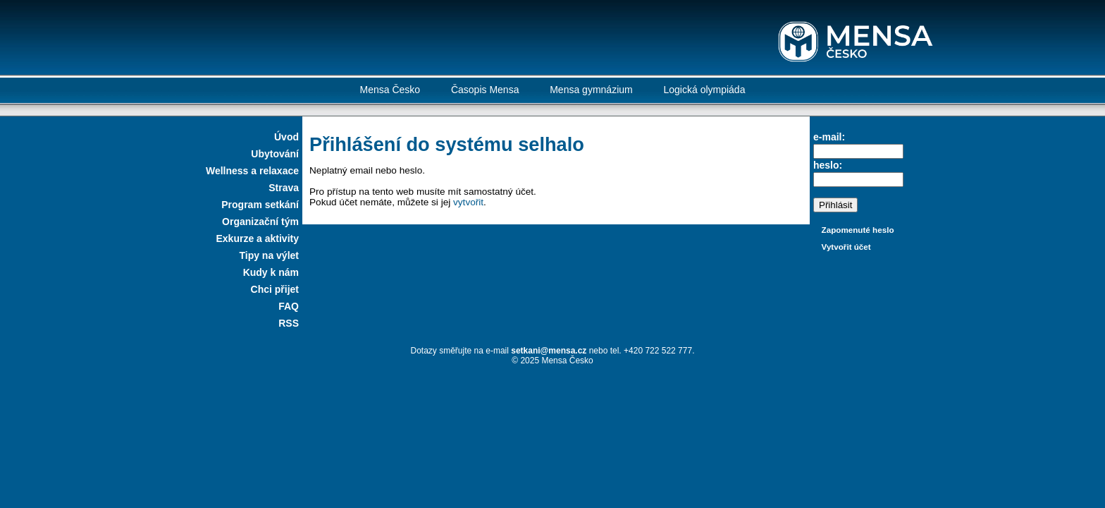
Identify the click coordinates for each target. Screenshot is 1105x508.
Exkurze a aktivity (257, 238)
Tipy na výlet (269, 255)
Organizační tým (260, 221)
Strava (283, 187)
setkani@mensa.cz (548, 351)
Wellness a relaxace (252, 170)
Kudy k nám (271, 272)
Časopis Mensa (485, 89)
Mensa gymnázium (591, 89)
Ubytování (275, 153)
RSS (288, 323)
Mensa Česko (390, 89)
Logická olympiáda (704, 89)
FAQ (288, 306)
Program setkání (260, 204)
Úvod (286, 137)
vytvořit (468, 202)
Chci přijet (275, 289)
